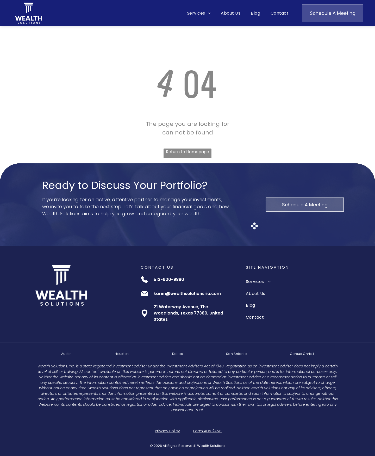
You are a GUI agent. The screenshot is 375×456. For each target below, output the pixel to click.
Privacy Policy (167, 431)
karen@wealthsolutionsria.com (187, 294)
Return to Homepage (187, 152)
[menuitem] (199, 13)
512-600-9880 (169, 279)
